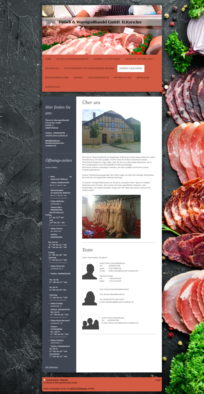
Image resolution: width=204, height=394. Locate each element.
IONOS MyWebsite (78, 389)
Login (158, 380)
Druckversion (51, 380)
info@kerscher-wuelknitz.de (56, 135)
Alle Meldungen (51, 367)
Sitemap (64, 380)
